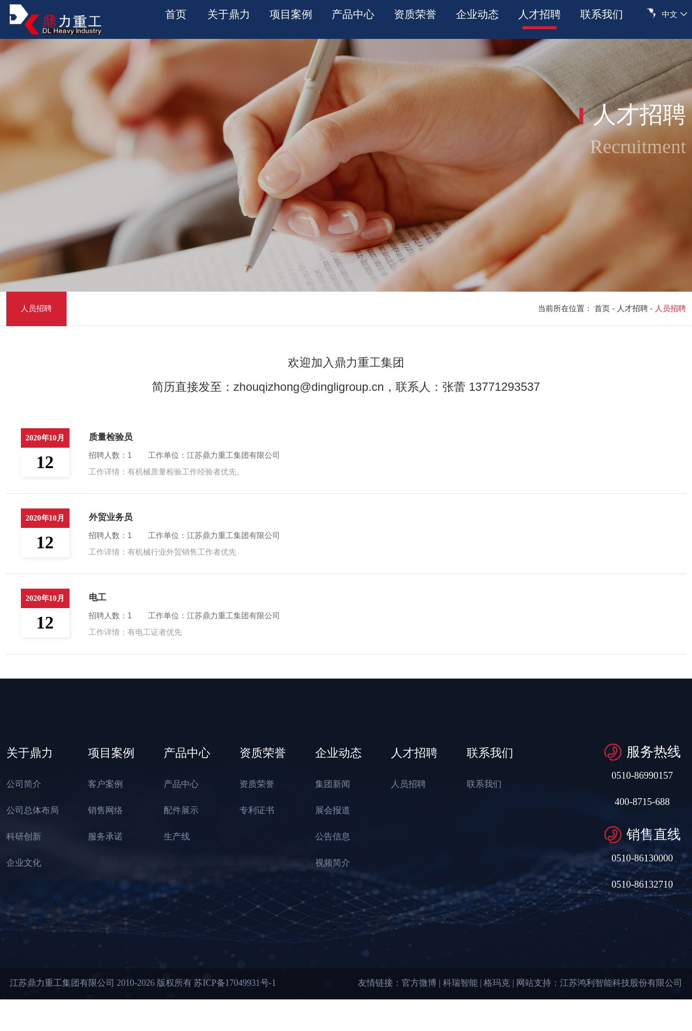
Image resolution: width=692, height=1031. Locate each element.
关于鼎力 (228, 14)
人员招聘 (36, 308)
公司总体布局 (30, 810)
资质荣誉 (415, 14)
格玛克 (497, 983)
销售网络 (102, 810)
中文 (669, 14)
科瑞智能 (460, 983)
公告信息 (330, 836)
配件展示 (178, 810)
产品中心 (353, 14)
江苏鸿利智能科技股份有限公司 (621, 983)
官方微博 (419, 983)
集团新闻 (330, 784)
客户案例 (102, 784)
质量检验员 (111, 437)
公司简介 (21, 784)
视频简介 (330, 863)
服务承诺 (102, 836)
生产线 (174, 836)
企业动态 (477, 14)
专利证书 (254, 810)
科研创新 (21, 836)
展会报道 (330, 810)
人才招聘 (539, 14)
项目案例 (291, 14)
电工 (97, 597)
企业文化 (21, 863)
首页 (175, 14)
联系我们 (601, 14)
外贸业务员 (111, 517)
